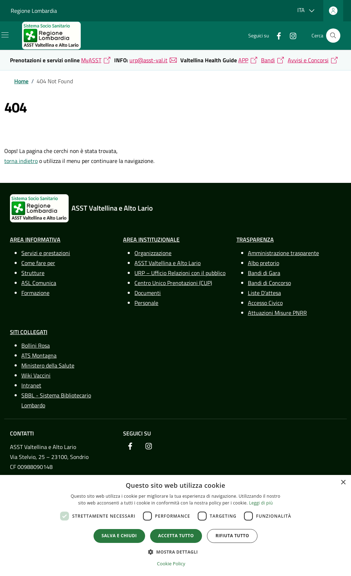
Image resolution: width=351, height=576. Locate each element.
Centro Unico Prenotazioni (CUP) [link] (173, 283)
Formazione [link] (35, 293)
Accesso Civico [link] (265, 302)
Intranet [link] (31, 385)
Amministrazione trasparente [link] (283, 253)
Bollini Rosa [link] (35, 345)
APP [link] (243, 60)
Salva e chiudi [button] (119, 536)
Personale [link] (146, 302)
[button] (175, 551)
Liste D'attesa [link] (264, 293)
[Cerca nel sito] (333, 35)
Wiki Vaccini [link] (35, 375)
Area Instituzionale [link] (151, 239)
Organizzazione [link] (152, 253)
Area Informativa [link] (35, 239)
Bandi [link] (268, 60)
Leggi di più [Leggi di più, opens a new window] (261, 503)
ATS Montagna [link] (39, 355)
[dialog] (175, 525)
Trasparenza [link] (255, 239)
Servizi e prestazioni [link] (45, 253)
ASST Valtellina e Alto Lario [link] (167, 263)
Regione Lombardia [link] (34, 10)
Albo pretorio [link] (263, 263)
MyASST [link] (91, 60)
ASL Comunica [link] (38, 283)
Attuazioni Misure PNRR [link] (277, 312)
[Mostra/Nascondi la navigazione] (5, 35)
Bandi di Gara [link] (264, 273)
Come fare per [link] (38, 263)
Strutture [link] (32, 273)
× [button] (343, 482)
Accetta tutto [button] (176, 536)
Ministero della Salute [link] (47, 365)
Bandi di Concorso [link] (269, 283)
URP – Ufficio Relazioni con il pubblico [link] (179, 273)
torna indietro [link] (21, 161)
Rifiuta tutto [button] (232, 536)
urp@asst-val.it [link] (148, 60)
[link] (57, 36)
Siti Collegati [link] (28, 332)
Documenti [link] (147, 293)
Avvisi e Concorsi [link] (308, 60)
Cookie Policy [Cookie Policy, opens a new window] (171, 563)
